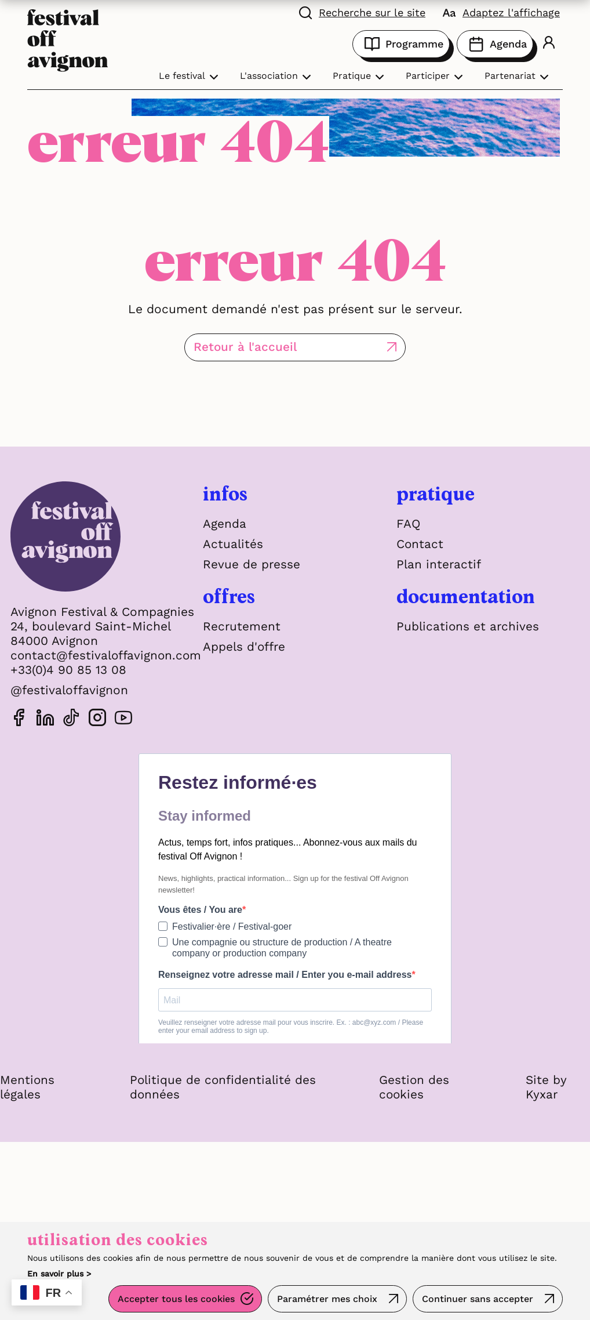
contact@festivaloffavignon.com (107, 655)
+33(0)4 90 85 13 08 (68, 669)
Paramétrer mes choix (326, 1299)
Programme (401, 44)
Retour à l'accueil (264, 347)
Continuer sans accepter (477, 1299)
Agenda (495, 44)
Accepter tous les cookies (174, 1299)
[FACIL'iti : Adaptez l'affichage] (501, 11)
